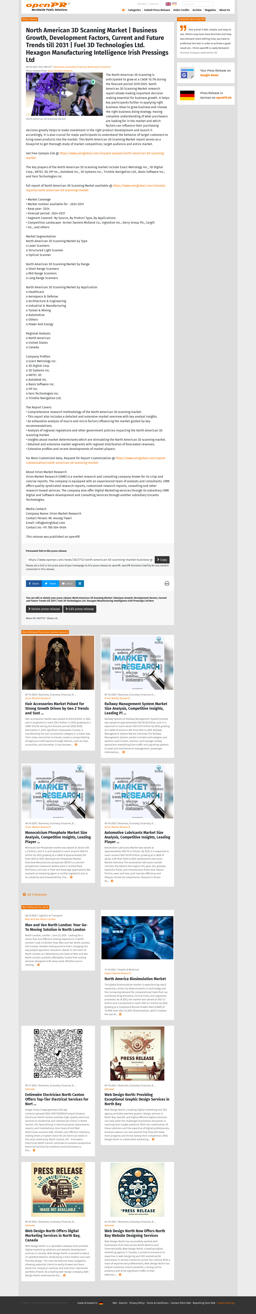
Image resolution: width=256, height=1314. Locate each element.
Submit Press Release (157, 10)
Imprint (154, 4)
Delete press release (44, 609)
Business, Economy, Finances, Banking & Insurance (82, 66)
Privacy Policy (137, 1302)
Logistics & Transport (50, 915)
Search (221, 4)
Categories (134, 10)
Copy (162, 560)
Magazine (210, 10)
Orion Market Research (38, 698)
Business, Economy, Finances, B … (57, 694)
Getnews (30, 1089)
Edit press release (80, 609)
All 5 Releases (34, 894)
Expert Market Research (118, 973)
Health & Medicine (128, 969)
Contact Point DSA (181, 1302)
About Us (224, 10)
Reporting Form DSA (204, 1302)
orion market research (60, 70)
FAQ (115, 1302)
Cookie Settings (226, 1302)
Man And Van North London (40, 919)
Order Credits (181, 10)
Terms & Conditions (158, 1302)
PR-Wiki (142, 4)
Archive (197, 10)
